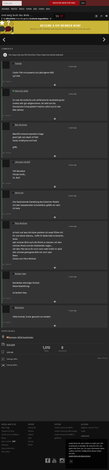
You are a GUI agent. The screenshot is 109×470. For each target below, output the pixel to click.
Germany (13, 337)
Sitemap (4, 445)
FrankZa (18, 63)
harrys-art (19, 193)
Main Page (5, 428)
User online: (8, 441)
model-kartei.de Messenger (65, 431)
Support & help (7, 431)
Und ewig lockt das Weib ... (16, 15)
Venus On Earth (21, 91)
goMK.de (57, 438)
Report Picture (102, 358)
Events (41, 9)
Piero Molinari (21, 223)
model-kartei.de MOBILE (64, 435)
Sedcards (5, 9)
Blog (48, 9)
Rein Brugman (21, 125)
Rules (3, 438)
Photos (14, 9)
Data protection (7, 448)
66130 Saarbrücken (25, 337)
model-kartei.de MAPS (63, 428)
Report (8, 81)
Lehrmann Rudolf (22, 162)
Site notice (5, 452)
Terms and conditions (10, 435)
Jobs (35, 9)
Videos (21, 9)
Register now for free (64, 3)
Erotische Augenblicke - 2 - (41, 19)
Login (83, 3)
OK (71, 461)
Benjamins (19, 307)
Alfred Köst (10, 19)
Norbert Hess (20, 273)
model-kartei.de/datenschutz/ (80, 456)
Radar (30, 445)
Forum (29, 9)
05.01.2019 (11, 345)
